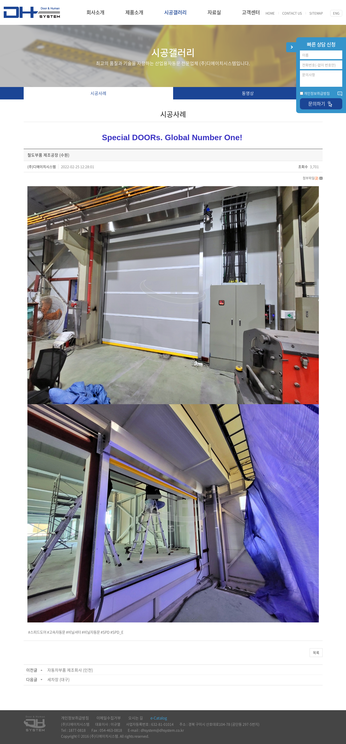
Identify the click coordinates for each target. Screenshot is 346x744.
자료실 (214, 12)
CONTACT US (292, 13)
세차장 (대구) (58, 679)
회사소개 (95, 12)
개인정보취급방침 (317, 93)
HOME (270, 13)
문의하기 (321, 103)
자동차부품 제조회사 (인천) (70, 670)
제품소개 (134, 12)
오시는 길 (135, 718)
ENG (336, 13)
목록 (316, 652)
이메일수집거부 (108, 718)
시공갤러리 (175, 12)
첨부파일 (313, 177)
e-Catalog (158, 718)
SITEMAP (316, 13)
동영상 (248, 93)
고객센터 (251, 12)
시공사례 (98, 93)
